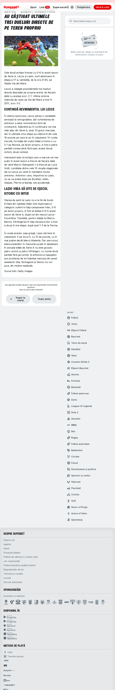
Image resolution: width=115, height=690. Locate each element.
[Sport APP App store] (57, 625)
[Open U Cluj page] (42, 602)
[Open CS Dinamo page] (60, 602)
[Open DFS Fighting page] (66, 602)
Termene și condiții (13, 573)
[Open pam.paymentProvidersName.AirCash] (9, 685)
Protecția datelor (12, 552)
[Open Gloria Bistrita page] (85, 602)
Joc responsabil (12, 561)
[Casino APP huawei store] (57, 638)
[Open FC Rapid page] (18, 602)
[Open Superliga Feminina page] (54, 602)
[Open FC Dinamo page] (24, 602)
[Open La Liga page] (12, 602)
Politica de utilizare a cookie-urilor (21, 557)
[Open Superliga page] (6, 602)
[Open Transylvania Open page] (48, 602)
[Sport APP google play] (57, 617)
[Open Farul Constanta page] (36, 602)
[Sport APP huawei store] (57, 633)
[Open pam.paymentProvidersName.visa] (6, 660)
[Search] (67, 7)
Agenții (7, 544)
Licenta (7, 578)
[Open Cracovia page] (30, 602)
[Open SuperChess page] (90, 602)
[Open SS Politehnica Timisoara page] (103, 602)
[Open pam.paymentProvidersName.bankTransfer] (14, 656)
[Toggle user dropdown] (72, 7)
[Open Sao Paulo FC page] (72, 602)
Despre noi (9, 540)
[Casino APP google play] (57, 621)
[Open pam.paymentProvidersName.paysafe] (9, 670)
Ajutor (7, 548)
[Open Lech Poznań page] (96, 602)
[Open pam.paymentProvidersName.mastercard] (5, 665)
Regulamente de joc (14, 569)
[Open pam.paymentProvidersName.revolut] (7, 675)
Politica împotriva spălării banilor (20, 565)
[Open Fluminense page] (79, 602)
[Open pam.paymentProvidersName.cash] (8, 652)
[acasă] (11, 7)
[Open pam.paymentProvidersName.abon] (7, 680)
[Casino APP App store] (57, 629)
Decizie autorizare (13, 582)
